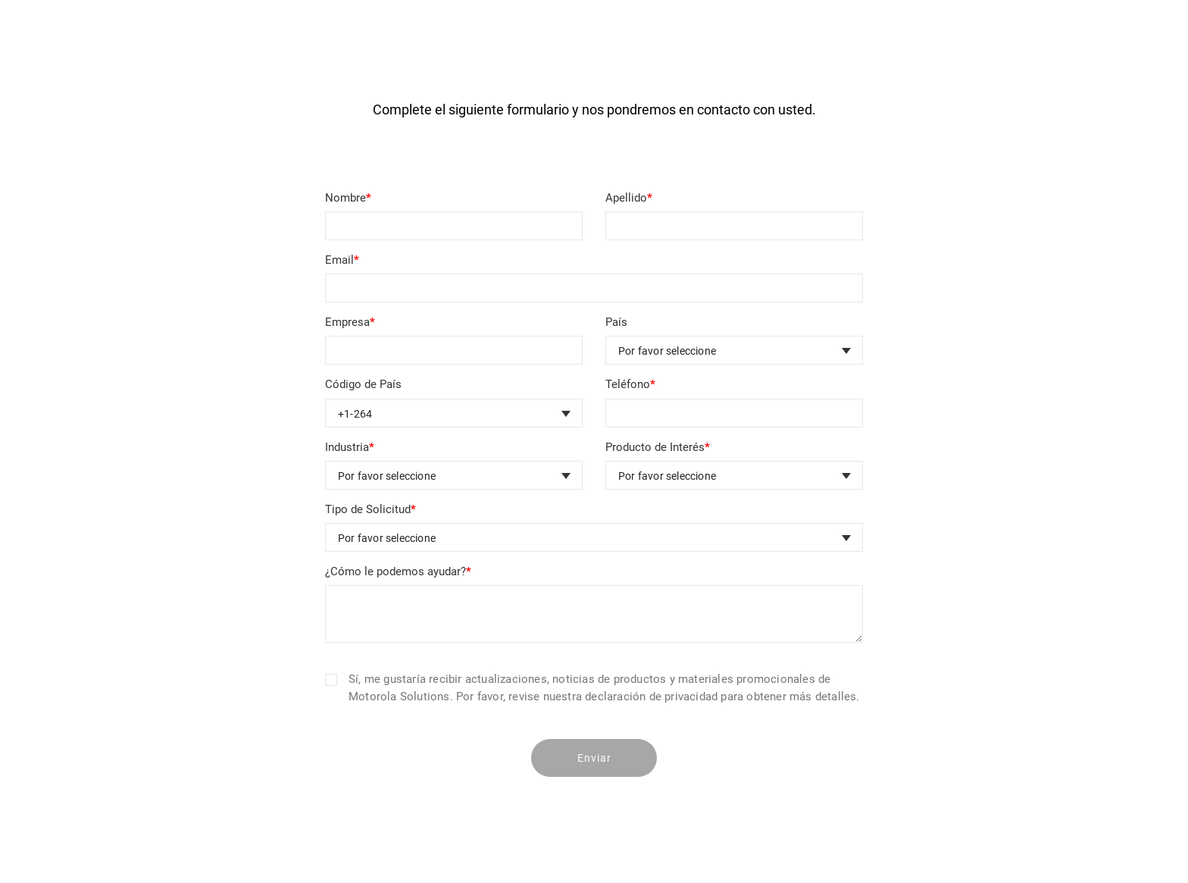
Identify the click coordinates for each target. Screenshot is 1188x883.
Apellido (628, 198)
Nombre (348, 198)
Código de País (363, 384)
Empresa (350, 322)
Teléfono (630, 384)
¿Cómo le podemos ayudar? (398, 571)
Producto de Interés (657, 447)
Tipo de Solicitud (370, 509)
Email (342, 260)
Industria (349, 447)
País (616, 322)
